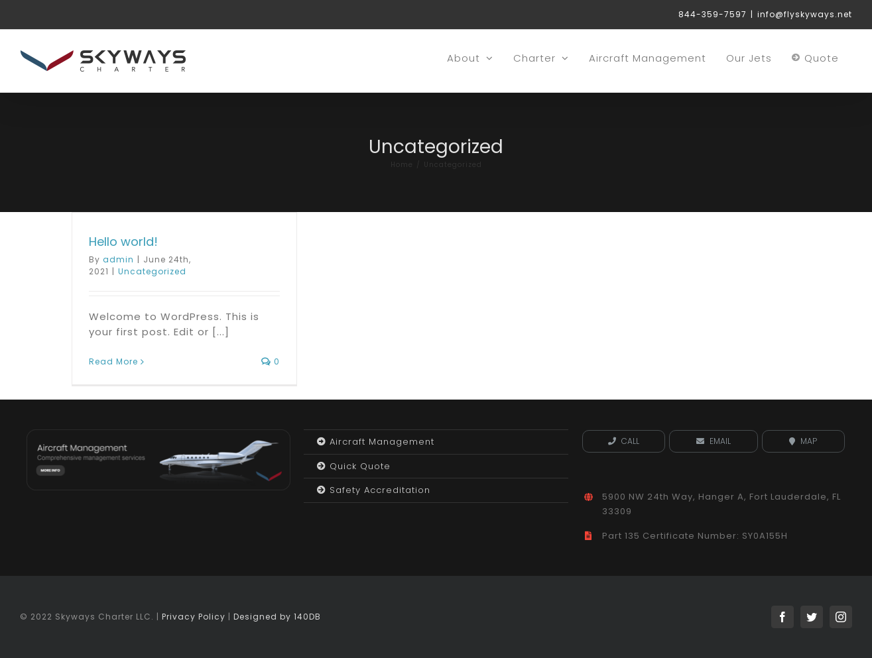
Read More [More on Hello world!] (113, 361)
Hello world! (123, 241)
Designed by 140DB (277, 616)
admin (118, 259)
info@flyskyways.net (804, 14)
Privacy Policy (193, 616)
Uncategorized (152, 271)
